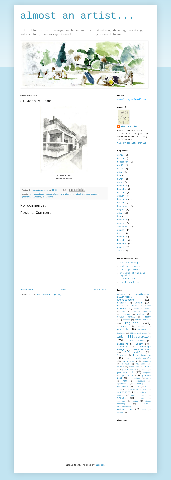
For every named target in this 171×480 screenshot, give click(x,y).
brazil (148, 309)
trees (141, 398)
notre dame (134, 367)
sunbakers (123, 392)
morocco (147, 361)
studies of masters (137, 390)
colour (140, 314)
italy (139, 344)
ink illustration (134, 337)
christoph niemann (130, 270)
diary (148, 317)
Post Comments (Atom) (49, 295)
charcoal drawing (142, 311)
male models (143, 358)
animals (121, 294)
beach (138, 302)
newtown (120, 367)
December (122, 189)
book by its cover (130, 266)
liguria (121, 355)
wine (144, 410)
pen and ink (125, 372)
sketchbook (122, 387)
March (120, 169)
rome (125, 381)
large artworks (142, 349)
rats (148, 378)
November (122, 244)
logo (127, 358)
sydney (142, 392)
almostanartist (129, 126)
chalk (124, 311)
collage (126, 314)
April (120, 155)
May (119, 175)
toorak (143, 395)
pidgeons (147, 373)
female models (143, 320)
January (121, 223)
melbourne (48, 197)
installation (136, 341)
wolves (120, 412)
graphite (26, 197)
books (136, 309)
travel (121, 398)
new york (140, 364)
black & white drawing (87, 194)
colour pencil (126, 317)
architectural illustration (44, 194)
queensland (135, 378)
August (120, 196)
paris (144, 370)
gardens (141, 327)
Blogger (100, 465)
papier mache (129, 370)
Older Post (100, 290)
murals (125, 364)
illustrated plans (138, 333)
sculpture (140, 381)
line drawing (142, 355)
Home (63, 290)
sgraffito (121, 384)
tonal (132, 395)
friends (121, 326)
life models (133, 352)
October (121, 158)
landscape (122, 347)
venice (135, 401)
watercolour (125, 409)
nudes (148, 367)
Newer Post (27, 290)
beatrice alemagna (130, 263)
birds (120, 306)
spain (137, 387)
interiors (122, 344)
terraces (121, 395)
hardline (37, 197)
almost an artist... (77, 16)
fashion (126, 320)
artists (121, 303)
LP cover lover (128, 279)
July (119, 172)
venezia (121, 401)
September (122, 162)
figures (131, 323)
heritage (121, 333)
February (122, 186)
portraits (127, 375)
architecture (67, 194)
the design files (129, 282)
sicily (140, 384)
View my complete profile (131, 143)
